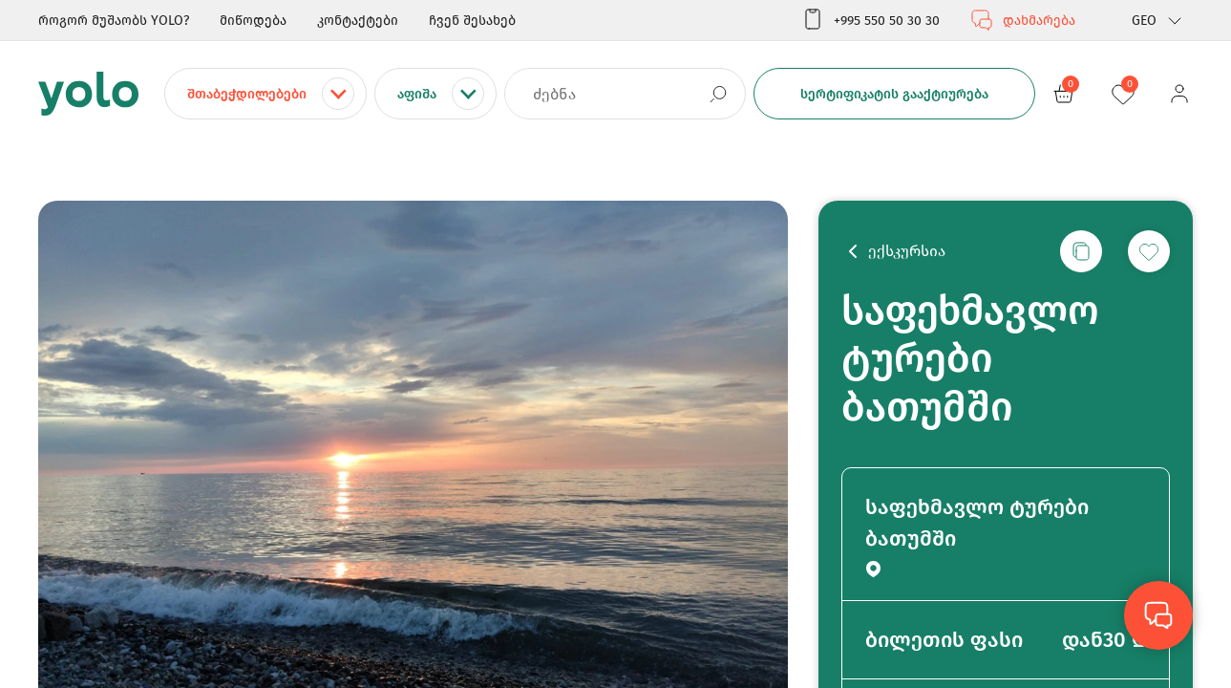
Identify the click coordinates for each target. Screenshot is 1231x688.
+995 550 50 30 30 (870, 20)
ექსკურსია (906, 251)
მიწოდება (253, 20)
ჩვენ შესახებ (472, 20)
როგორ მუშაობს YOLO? (113, 20)
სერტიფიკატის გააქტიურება (894, 94)
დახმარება (1022, 20)
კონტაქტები (357, 20)
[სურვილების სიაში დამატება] (1149, 251)
